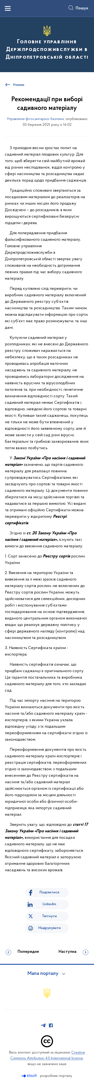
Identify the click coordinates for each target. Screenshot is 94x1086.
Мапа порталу (43, 973)
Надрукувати (49, 928)
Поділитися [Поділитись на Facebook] (49, 892)
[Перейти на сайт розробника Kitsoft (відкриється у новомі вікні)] (30, 1076)
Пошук (82, 8)
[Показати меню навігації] (7, 8)
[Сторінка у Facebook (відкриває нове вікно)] (51, 1025)
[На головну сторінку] (47, 43)
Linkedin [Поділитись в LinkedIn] (49, 904)
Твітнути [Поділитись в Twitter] (49, 916)
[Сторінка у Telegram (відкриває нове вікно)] (43, 1025)
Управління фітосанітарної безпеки (35, 119)
